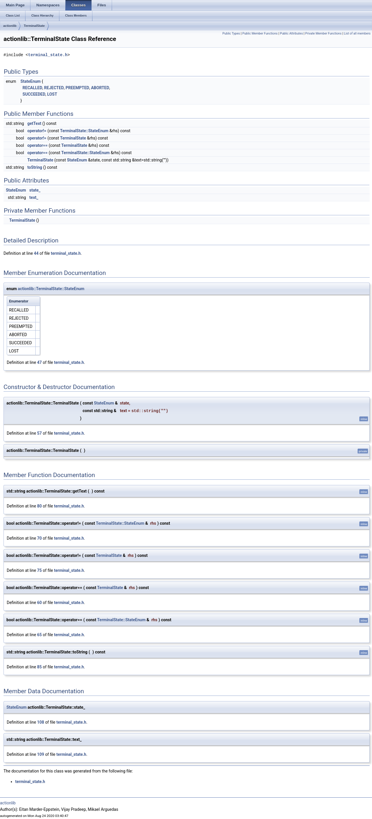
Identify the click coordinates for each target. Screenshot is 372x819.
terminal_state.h (47, 55)
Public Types (231, 33)
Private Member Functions (323, 33)
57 (39, 433)
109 (40, 754)
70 (39, 538)
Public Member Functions (260, 33)
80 (39, 506)
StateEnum (30, 81)
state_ (34, 190)
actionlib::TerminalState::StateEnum (51, 288)
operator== (37, 145)
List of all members (357, 33)
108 (40, 722)
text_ (33, 197)
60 (39, 602)
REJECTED (54, 87)
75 (39, 570)
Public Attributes (291, 33)
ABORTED (100, 87)
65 (39, 634)
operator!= (36, 130)
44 (36, 253)
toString (34, 167)
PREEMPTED (77, 87)
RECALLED (32, 87)
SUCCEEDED (34, 94)
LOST (52, 94)
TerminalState (34, 25)
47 (39, 362)
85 (39, 667)
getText (34, 123)
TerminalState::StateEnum (84, 130)
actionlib (9, 25)
